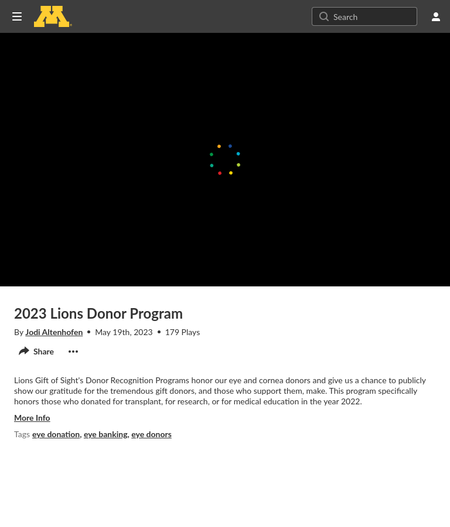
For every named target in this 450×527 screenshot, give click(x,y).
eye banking (106, 434)
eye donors (151, 434)
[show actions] (73, 351)
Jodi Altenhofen (54, 332)
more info (32, 418)
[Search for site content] (374, 16)
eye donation (56, 434)
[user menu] (436, 16)
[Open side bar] (17, 16)
